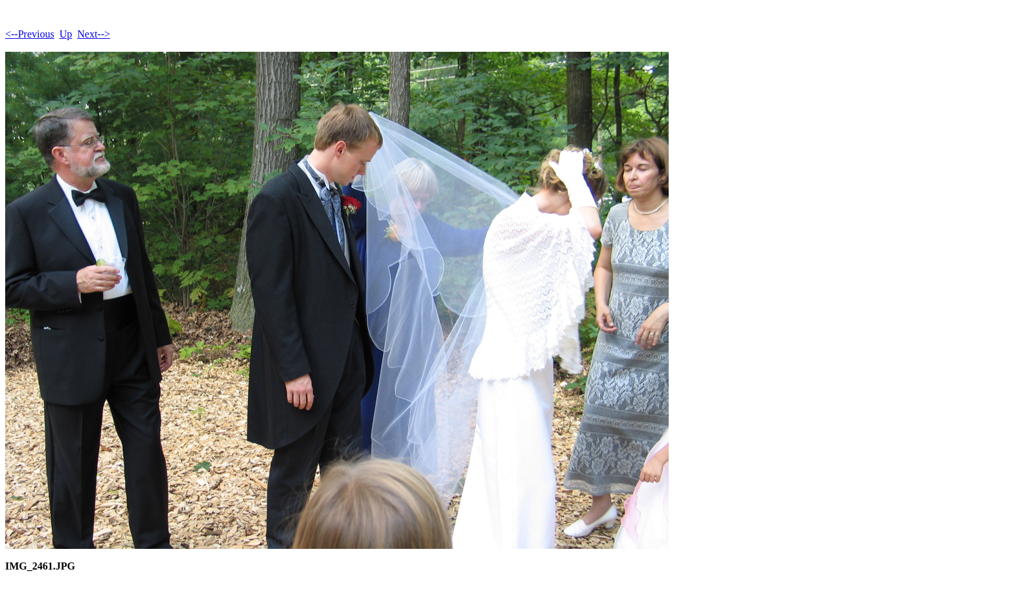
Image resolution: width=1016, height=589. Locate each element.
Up (66, 33)
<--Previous (29, 33)
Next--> (93, 33)
